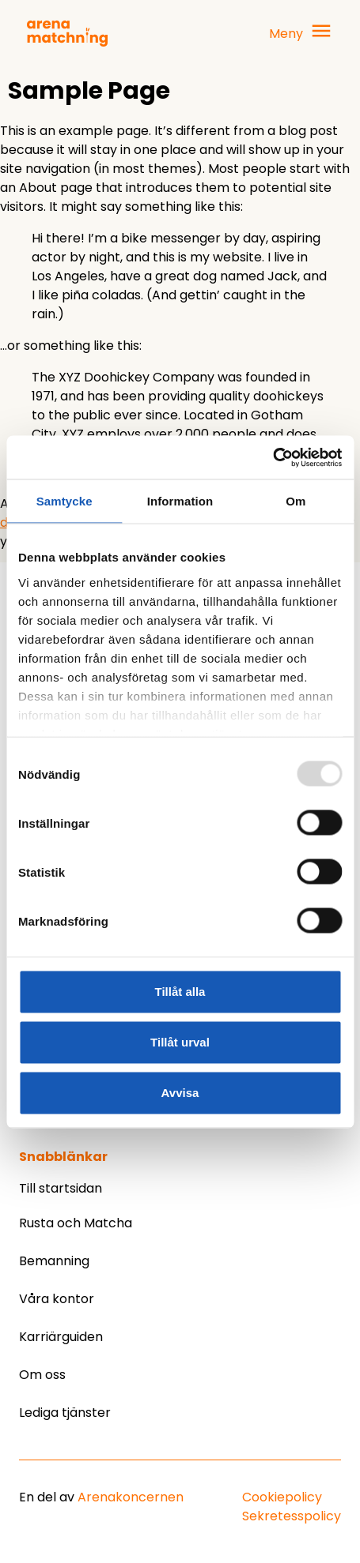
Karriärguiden (61, 1337)
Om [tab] (295, 501)
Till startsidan (60, 1188)
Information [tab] (180, 501)
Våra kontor (56, 1299)
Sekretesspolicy (291, 1516)
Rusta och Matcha (75, 1223)
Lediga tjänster (65, 1412)
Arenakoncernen (131, 1497)
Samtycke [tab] (64, 501)
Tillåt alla (180, 991)
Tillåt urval (180, 1042)
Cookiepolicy (282, 1497)
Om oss (42, 1375)
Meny (286, 33)
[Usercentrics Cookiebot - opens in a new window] (272, 457)
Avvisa (180, 1092)
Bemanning (54, 1261)
